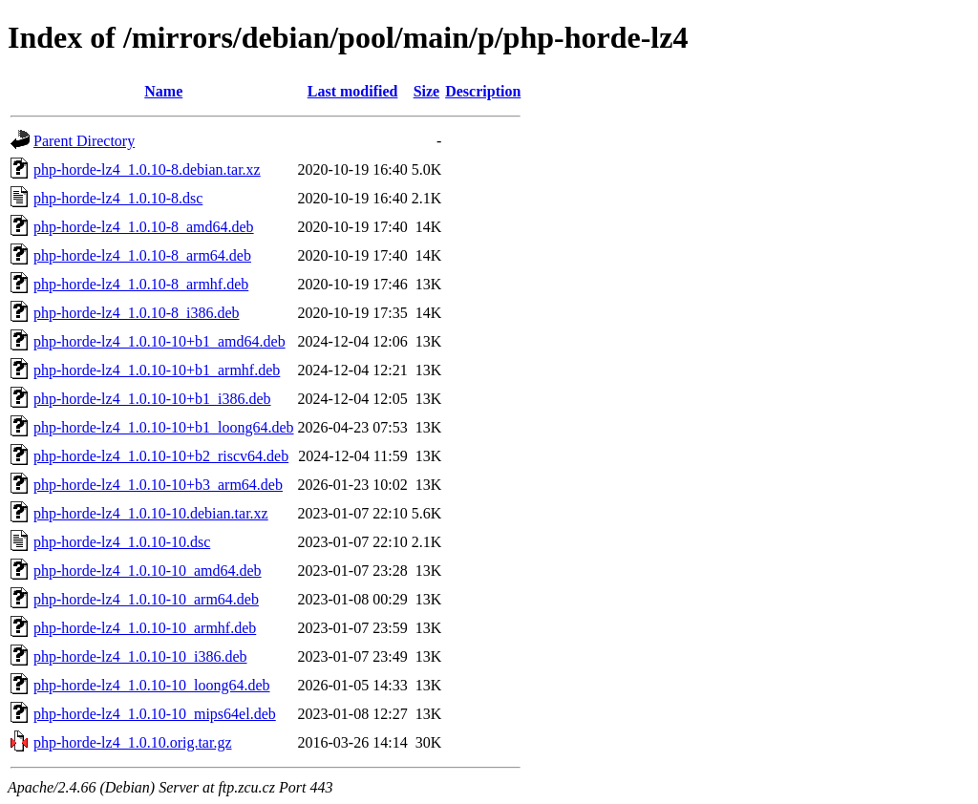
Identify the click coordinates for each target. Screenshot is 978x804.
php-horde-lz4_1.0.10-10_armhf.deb (144, 628)
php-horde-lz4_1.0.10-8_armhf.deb (140, 284)
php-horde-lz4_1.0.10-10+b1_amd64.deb (159, 341)
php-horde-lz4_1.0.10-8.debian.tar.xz (147, 169)
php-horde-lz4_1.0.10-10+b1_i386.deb (152, 399)
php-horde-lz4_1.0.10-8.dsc (117, 198)
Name (163, 91)
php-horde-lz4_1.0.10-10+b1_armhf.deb (156, 370)
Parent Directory (84, 141)
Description (483, 91)
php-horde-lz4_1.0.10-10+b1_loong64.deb (163, 427)
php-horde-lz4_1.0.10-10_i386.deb (140, 656)
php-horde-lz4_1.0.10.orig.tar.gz (132, 742)
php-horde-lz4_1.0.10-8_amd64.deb (143, 227)
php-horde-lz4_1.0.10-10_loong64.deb (151, 685)
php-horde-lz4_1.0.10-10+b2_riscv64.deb (160, 456)
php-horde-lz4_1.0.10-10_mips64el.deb (154, 714)
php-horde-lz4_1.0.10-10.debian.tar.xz (150, 513)
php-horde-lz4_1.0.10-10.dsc (121, 542)
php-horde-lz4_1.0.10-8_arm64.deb (142, 255)
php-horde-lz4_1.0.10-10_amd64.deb (147, 570)
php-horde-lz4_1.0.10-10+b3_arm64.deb (158, 484)
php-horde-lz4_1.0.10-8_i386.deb (136, 313)
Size (427, 91)
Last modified (353, 91)
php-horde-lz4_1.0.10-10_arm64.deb (146, 599)
